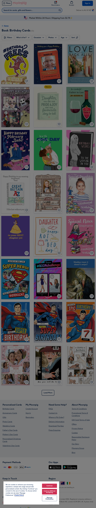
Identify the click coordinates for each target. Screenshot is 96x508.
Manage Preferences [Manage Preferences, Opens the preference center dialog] (49, 498)
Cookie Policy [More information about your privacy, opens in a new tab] (19, 495)
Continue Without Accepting (49, 491)
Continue (49, 486)
